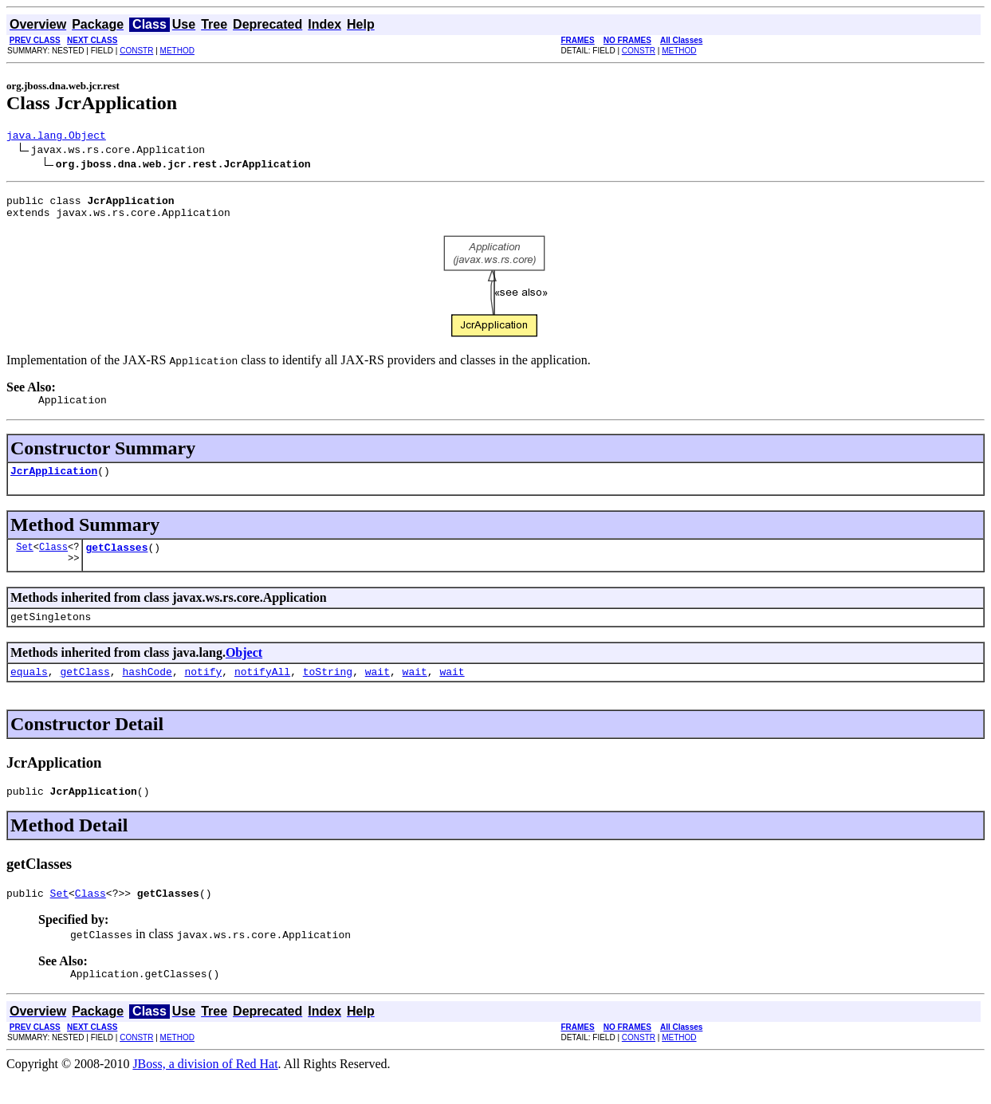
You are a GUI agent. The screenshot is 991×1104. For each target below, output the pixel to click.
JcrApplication (53, 482)
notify (203, 690)
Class (53, 561)
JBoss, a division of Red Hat (204, 1090)
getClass (84, 690)
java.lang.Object (56, 137)
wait (377, 690)
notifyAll (262, 690)
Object (244, 669)
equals (29, 690)
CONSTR (136, 50)
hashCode (146, 690)
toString (327, 690)
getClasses (116, 561)
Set (24, 561)
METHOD (177, 50)
